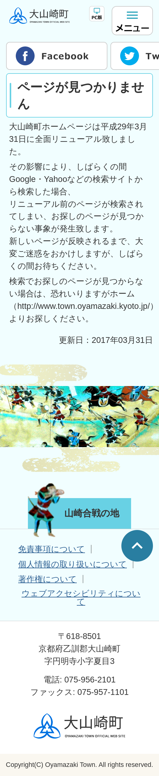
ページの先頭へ (137, 546)
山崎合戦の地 (91, 513)
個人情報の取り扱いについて (72, 564)
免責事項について (51, 549)
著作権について (47, 579)
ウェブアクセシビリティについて (81, 597)
